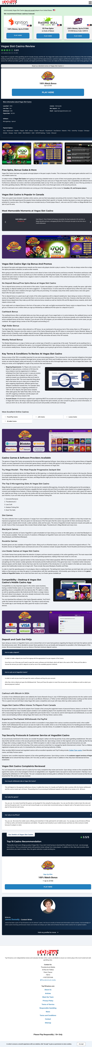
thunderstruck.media (48, 980)
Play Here (18, 35)
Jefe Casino (40, 417)
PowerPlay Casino (11, 417)
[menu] (90, 3)
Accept (81, 1044)
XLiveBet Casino (11, 421)
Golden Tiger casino (75, 750)
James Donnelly (12, 919)
